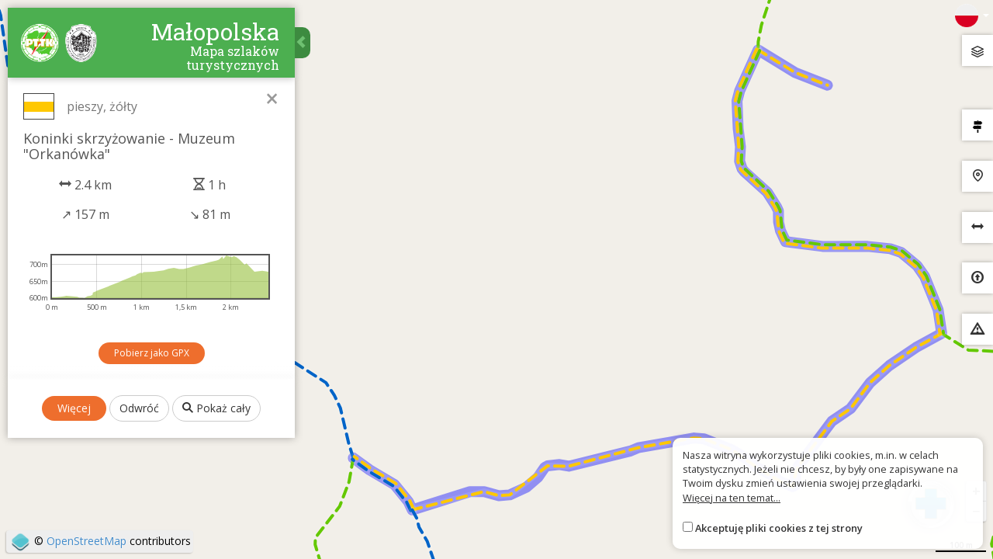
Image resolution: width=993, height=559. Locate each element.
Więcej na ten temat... (731, 498)
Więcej (74, 408)
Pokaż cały (216, 408)
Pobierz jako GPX (151, 352)
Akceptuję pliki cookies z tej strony (779, 528)
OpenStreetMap (86, 540)
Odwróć (139, 408)
